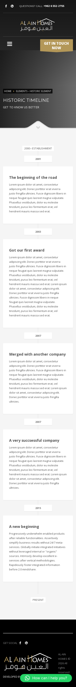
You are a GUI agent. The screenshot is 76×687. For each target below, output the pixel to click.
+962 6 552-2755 (54, 6)
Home (7, 91)
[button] (46, 678)
